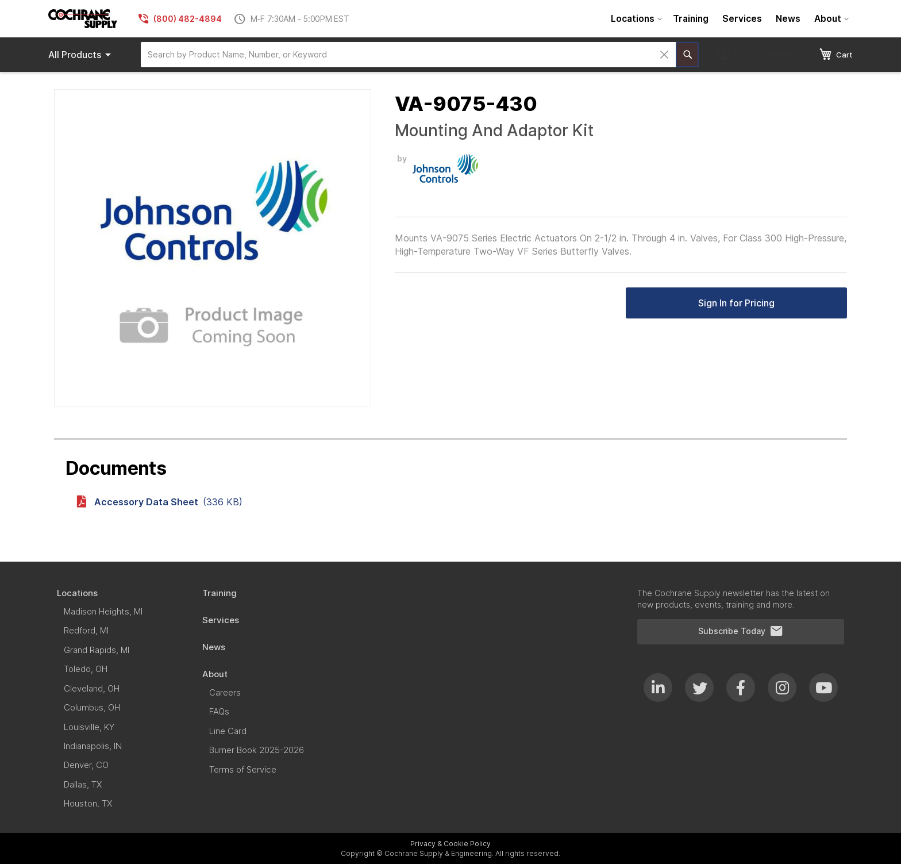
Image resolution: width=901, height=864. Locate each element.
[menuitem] (635, 19)
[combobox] (408, 54)
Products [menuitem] (81, 55)
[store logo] (82, 19)
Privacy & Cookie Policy (450, 843)
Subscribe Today (740, 631)
